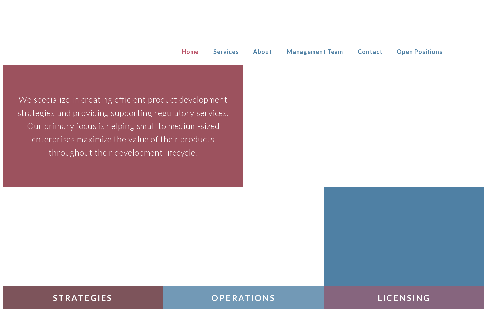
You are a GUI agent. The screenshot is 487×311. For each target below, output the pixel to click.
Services (226, 51)
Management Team (315, 51)
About (262, 51)
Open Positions (420, 51)
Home (190, 51)
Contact (370, 51)
